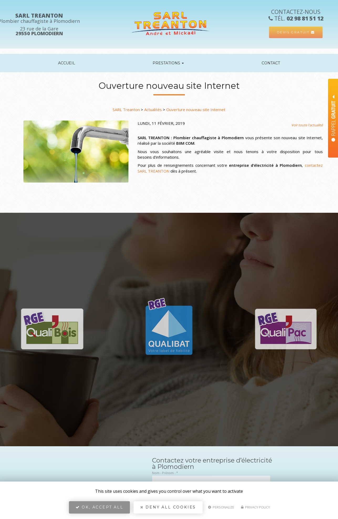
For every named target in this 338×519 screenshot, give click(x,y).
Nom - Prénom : (165, 473)
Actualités (153, 109)
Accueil (66, 63)
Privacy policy (255, 507)
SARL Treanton (126, 109)
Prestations (168, 63)
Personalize (221, 507)
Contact (271, 63)
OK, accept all (99, 507)
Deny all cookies (168, 507)
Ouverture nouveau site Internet (195, 109)
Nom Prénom (325, 83)
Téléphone (323, 96)
